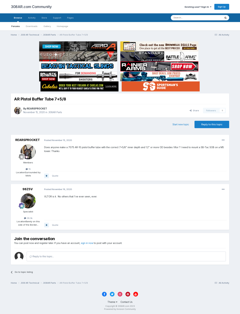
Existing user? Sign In (198, 7)
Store (44, 17)
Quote (55, 175)
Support (57, 17)
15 (28, 169)
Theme (112, 301)
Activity (32, 17)
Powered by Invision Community (120, 309)
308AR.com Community (31, 7)
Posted (58, 140)
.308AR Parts (55, 112)
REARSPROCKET (37, 108)
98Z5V (27, 189)
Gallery (47, 26)
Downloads (32, 26)
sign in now (87, 243)
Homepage (62, 26)
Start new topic (180, 124)
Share (194, 110)
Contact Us (126, 301)
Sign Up (222, 6)
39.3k (28, 218)
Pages (70, 17)
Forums (15, 26)
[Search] (188, 17)
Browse (18, 19)
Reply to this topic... (42, 256)
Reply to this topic (211, 124)
